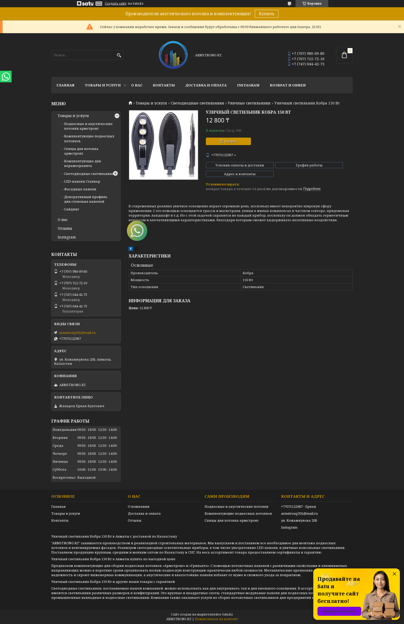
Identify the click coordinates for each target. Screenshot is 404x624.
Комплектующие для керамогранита (82, 163)
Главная (65, 85)
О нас (136, 85)
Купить (266, 13)
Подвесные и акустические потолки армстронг (88, 126)
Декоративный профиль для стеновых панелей (85, 199)
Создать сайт (116, 3)
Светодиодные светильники (197, 103)
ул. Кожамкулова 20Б (299, 520)
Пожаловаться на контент (216, 619)
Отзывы (65, 228)
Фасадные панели (80, 189)
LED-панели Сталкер (82, 181)
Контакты (164, 85)
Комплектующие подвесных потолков (238, 513)
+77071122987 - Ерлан (298, 506)
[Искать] (118, 55)
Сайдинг (71, 209)
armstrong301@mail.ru (77, 333)
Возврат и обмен (288, 85)
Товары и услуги (103, 85)
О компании (138, 506)
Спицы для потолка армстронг (81, 151)
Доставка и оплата (206, 85)
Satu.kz (227, 614)
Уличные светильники (249, 103)
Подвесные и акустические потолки (236, 506)
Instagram (248, 85)
